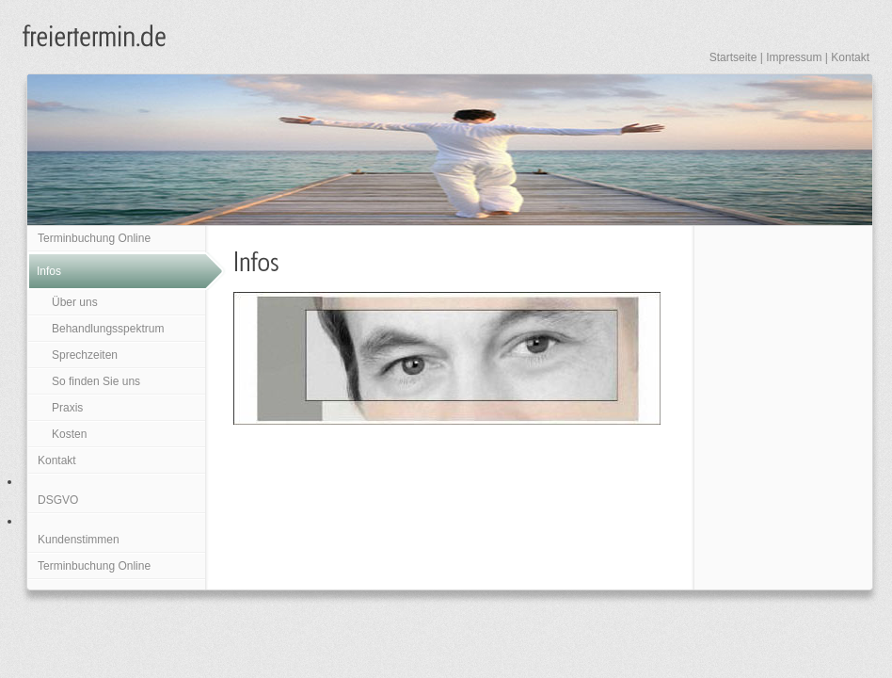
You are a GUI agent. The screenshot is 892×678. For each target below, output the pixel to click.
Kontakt (850, 57)
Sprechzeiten (85, 355)
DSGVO (58, 500)
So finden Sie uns (96, 381)
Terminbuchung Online (94, 238)
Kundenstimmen (78, 539)
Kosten (69, 434)
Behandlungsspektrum (108, 328)
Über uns (75, 302)
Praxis (67, 407)
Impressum (793, 57)
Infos (49, 271)
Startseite (733, 57)
